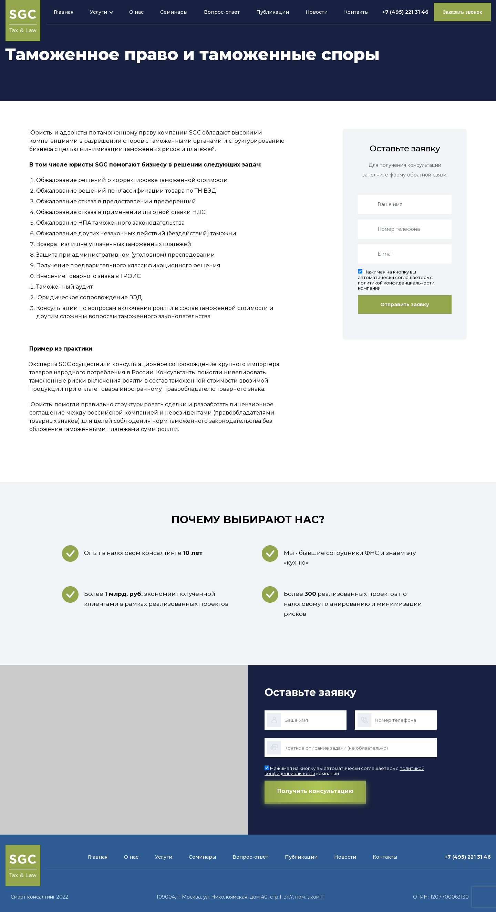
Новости (317, 12)
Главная (63, 12)
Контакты (356, 12)
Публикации (272, 12)
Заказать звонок (462, 12)
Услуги (98, 12)
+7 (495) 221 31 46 (405, 12)
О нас (136, 12)
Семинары (173, 12)
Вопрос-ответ (222, 12)
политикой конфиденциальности (396, 283)
